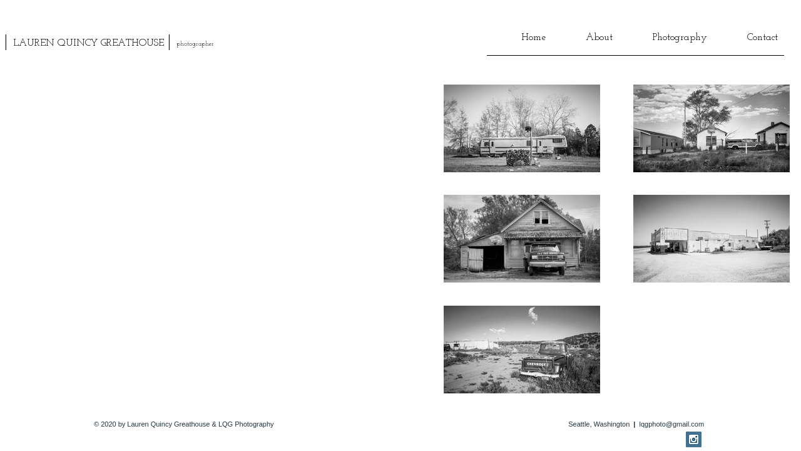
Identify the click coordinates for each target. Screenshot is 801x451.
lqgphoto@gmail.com (672, 424)
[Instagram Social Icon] (694, 439)
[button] (585, 42)
